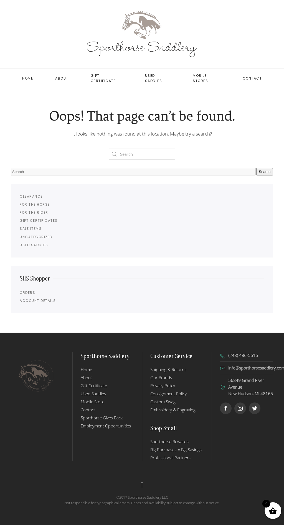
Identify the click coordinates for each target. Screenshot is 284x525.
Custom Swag (163, 401)
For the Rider (34, 212)
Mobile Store (92, 401)
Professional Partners (170, 457)
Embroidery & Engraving (173, 409)
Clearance (31, 196)
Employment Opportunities (106, 426)
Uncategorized (36, 237)
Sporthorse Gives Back (102, 417)
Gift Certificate (103, 78)
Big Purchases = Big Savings (176, 449)
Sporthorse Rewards (169, 441)
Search (264, 172)
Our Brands (161, 377)
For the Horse (35, 204)
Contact (252, 78)
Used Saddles (153, 78)
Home (27, 78)
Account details (38, 300)
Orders (27, 292)
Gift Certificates (39, 220)
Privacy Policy (162, 385)
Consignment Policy (168, 393)
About (62, 78)
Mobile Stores (200, 78)
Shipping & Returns (168, 369)
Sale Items (31, 228)
